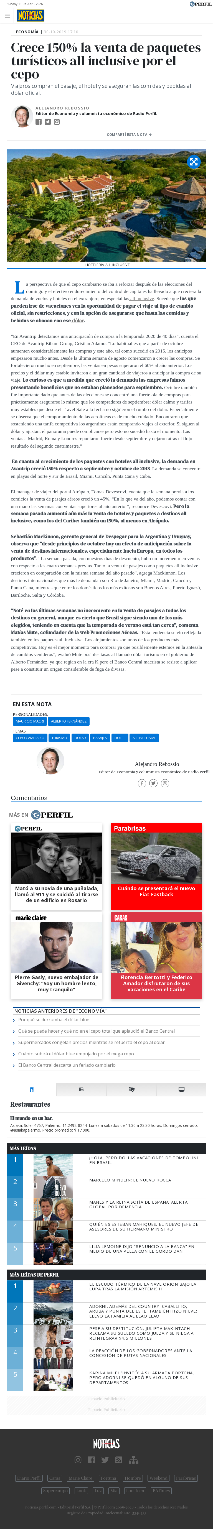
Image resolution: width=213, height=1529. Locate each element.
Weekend (158, 1478)
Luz (98, 1490)
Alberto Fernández (69, 721)
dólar (77, 320)
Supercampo (55, 1490)
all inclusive (141, 298)
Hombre (133, 1478)
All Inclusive (144, 737)
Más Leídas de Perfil (34, 1275)
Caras (54, 1478)
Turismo (59, 737)
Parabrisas (186, 1478)
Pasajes (100, 737)
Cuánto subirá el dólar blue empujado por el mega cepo (76, 1054)
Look (81, 1490)
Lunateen (135, 1490)
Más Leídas (23, 1148)
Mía (114, 1490)
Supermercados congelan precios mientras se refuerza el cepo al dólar (91, 1042)
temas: (20, 731)
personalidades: (30, 714)
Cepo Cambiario (30, 737)
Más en (41, 815)
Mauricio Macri (30, 721)
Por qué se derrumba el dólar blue (53, 1020)
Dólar (80, 737)
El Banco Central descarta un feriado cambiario (67, 1065)
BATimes (161, 1490)
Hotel (120, 737)
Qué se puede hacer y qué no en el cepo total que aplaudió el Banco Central (96, 1031)
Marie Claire (80, 1478)
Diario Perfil (29, 1478)
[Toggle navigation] (9, 15)
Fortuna (108, 1478)
